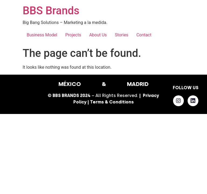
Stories (121, 34)
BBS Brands (51, 10)
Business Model (42, 34)
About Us (98, 34)
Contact (143, 34)
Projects (73, 34)
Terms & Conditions (112, 102)
